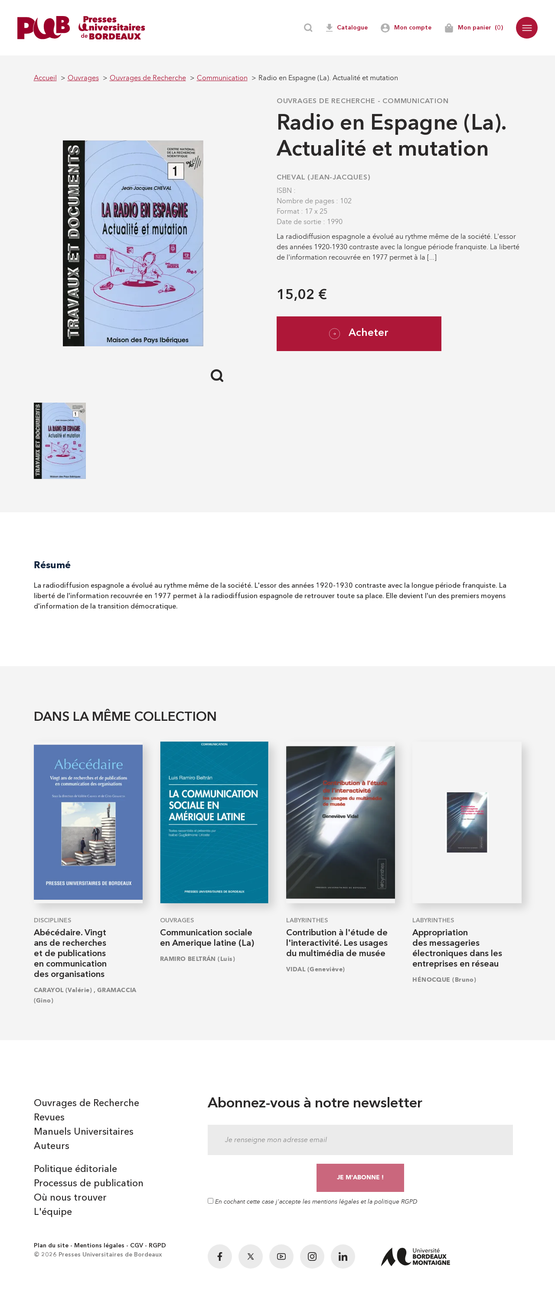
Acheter (358, 334)
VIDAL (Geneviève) (315, 969)
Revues (49, 1118)
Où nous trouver (70, 1198)
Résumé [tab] (52, 565)
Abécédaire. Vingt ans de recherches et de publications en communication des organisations (70, 954)
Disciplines (52, 921)
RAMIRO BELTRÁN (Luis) (197, 959)
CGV (136, 1246)
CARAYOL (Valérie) (63, 990)
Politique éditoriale (75, 1169)
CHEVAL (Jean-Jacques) (324, 177)
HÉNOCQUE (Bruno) (444, 979)
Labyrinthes (307, 921)
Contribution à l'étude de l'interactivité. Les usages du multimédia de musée (337, 943)
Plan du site (51, 1246)
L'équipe (53, 1212)
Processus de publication (89, 1183)
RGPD (157, 1246)
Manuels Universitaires (84, 1132)
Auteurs (51, 1146)
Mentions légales (99, 1246)
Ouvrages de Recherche (326, 101)
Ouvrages (177, 921)
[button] (527, 28)
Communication (415, 101)
